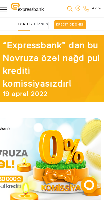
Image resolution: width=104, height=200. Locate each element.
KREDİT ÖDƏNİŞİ (70, 24)
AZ (96, 8)
